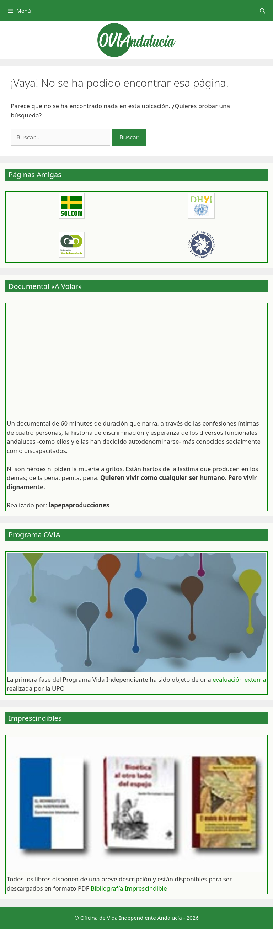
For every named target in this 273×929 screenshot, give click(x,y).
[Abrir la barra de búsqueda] (262, 10)
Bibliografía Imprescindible (129, 888)
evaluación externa (239, 679)
